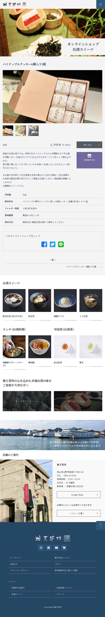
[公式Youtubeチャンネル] (56, 548)
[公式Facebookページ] (49, 548)
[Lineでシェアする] (61, 244)
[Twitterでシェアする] (52, 244)
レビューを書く (77, 513)
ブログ (57, 564)
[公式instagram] (41, 548)
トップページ (15, 557)
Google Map (77, 494)
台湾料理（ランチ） (64, 587)
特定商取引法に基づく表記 (66, 570)
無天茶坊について (62, 557)
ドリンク (60, 594)
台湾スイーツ (17, 594)
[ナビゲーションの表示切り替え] (100, 4)
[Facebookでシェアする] (44, 244)
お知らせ (14, 564)
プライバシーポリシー (19, 570)
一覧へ (52, 259)
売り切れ (88, 144)
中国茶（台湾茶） (18, 587)
